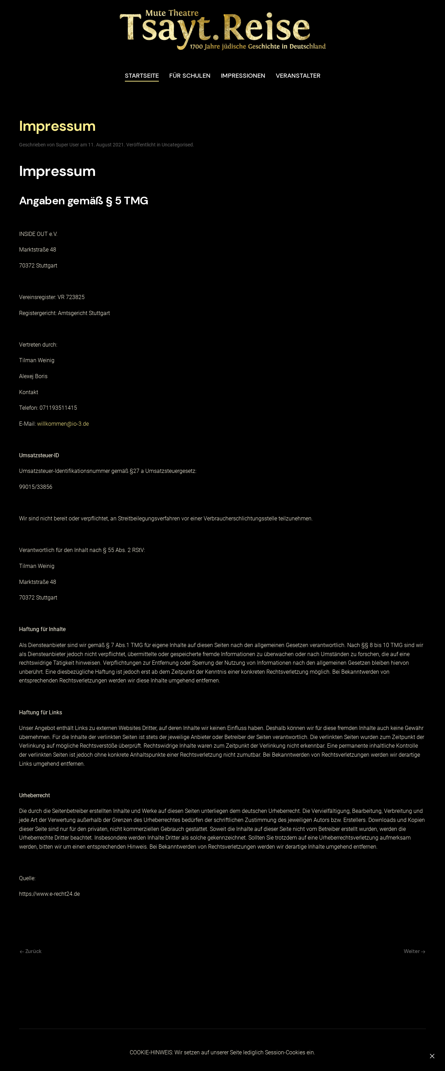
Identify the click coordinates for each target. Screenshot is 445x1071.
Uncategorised (177, 144)
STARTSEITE (142, 75)
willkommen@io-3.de (63, 423)
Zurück (31, 951)
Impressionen (243, 75)
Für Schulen (190, 75)
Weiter (414, 951)
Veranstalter (298, 75)
